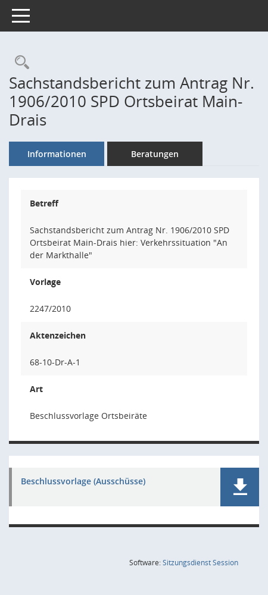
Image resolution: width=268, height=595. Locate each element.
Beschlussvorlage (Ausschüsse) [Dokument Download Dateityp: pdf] (83, 482)
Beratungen (155, 153)
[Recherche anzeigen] (19, 63)
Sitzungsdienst (200, 563)
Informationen (56, 153)
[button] (239, 487)
